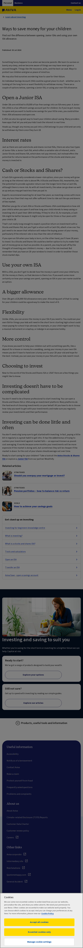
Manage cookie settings (39, 941)
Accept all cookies (39, 922)
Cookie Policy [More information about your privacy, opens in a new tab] (47, 913)
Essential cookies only (39, 932)
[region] (41, 920)
